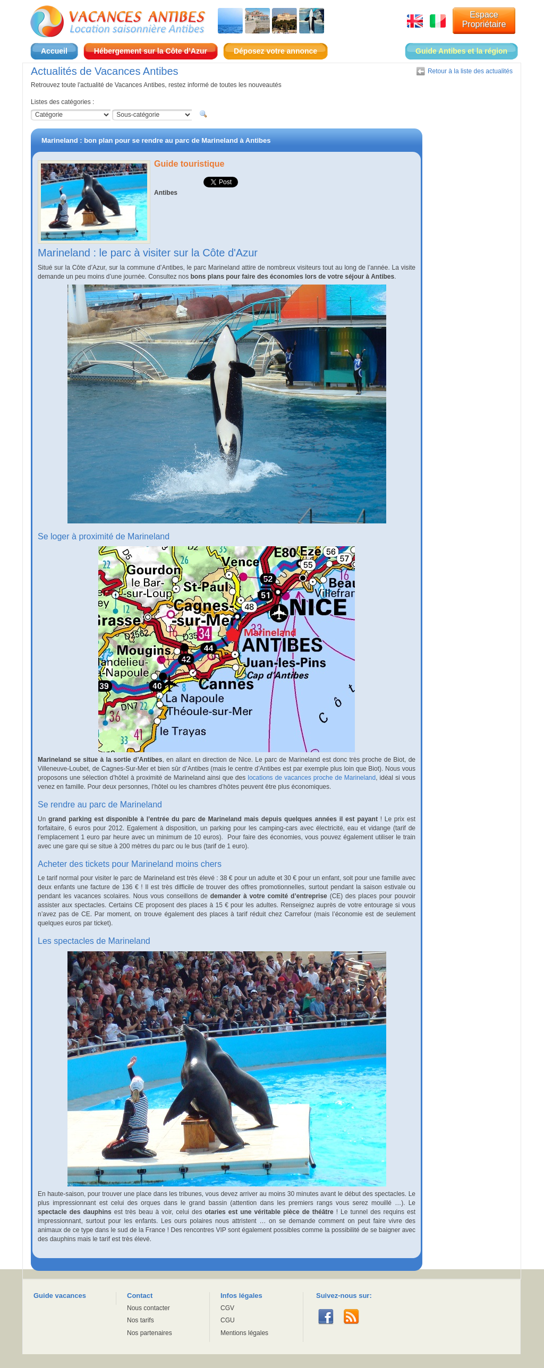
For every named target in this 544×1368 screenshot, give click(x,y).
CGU (227, 1320)
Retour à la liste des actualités (470, 71)
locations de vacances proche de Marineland (312, 777)
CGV (227, 1308)
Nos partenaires (149, 1333)
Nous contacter (148, 1308)
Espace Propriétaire (484, 19)
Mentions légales (244, 1333)
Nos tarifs (140, 1320)
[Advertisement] (470, 287)
